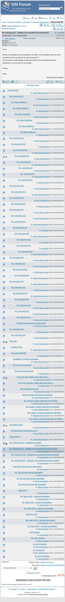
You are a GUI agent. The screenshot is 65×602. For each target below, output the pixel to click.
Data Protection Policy (46, 589)
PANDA (11, 22)
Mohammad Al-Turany (41, 404)
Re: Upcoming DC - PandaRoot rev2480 (25, 443)
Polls (24, 26)
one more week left (18, 353)
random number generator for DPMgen (37, 395)
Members (43, 18)
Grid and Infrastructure (40, 22)
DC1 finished (34, 532)
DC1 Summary (39, 550)
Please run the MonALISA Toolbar (52, 565)
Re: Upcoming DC (16, 96)
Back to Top (33, 573)
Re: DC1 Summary (42, 556)
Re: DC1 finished (38, 538)
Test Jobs (13, 341)
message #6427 (6, 35)
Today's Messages (13, 26)
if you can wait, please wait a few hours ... (33, 377)
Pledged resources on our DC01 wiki (31, 323)
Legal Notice (31, 589)
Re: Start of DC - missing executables (35, 496)
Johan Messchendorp (40, 93)
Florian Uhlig (44, 386)
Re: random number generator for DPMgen (41, 401)
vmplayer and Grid (46, 562)
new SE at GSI (31, 514)
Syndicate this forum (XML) (49, 575)
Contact (13, 589)
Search (26, 18)
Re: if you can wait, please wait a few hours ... (36, 383)
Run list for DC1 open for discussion (27, 467)
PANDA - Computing (23, 22)
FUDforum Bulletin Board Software (38, 594)
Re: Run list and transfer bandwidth (29, 473)
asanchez (45, 230)
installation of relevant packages (25, 359)
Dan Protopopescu (42, 105)
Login (52, 18)
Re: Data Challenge (19, 102)
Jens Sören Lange (42, 212)
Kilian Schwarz (10, 38)
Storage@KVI (14, 437)
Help (34, 18)
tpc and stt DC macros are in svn (24, 431)
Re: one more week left (22, 365)
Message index (33, 85)
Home (60, 18)
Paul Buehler (44, 147)
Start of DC (22, 490)
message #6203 (22, 35)
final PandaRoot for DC (29, 389)
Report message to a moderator (55, 77)
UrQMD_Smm (16, 347)
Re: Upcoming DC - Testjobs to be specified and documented (25, 33)
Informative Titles (16, 425)
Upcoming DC (13, 90)
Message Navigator (9, 28)
